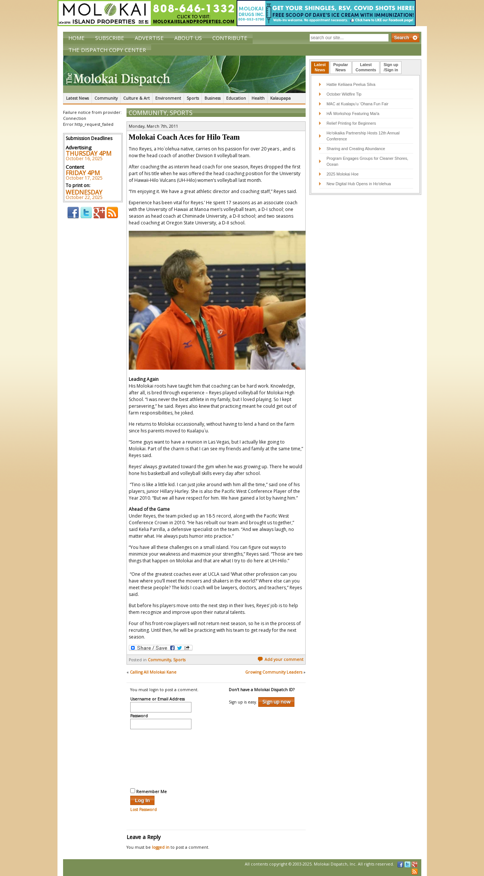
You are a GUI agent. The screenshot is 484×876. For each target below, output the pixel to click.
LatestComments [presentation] (366, 67)
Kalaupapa (280, 98)
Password (139, 716)
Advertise (149, 37)
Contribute (229, 37)
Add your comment (280, 659)
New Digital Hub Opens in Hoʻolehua (359, 183)
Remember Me (148, 791)
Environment (168, 98)
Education (236, 98)
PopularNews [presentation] (340, 67)
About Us (188, 37)
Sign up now (276, 701)
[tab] (320, 67)
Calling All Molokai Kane (153, 672)
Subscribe (109, 37)
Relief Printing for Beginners (352, 123)
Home (76, 37)
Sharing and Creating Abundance (356, 148)
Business (212, 98)
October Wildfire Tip (344, 94)
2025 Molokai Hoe (343, 174)
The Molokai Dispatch (184, 74)
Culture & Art (136, 98)
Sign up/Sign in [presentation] (391, 67)
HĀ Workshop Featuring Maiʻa (353, 113)
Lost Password (143, 809)
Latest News (77, 98)
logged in (160, 847)
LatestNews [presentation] (320, 67)
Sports (193, 98)
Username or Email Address (157, 699)
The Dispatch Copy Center (107, 49)
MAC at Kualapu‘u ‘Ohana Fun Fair (357, 104)
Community (106, 98)
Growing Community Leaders (273, 672)
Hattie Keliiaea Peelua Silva (351, 84)
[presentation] (160, 758)
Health (258, 98)
